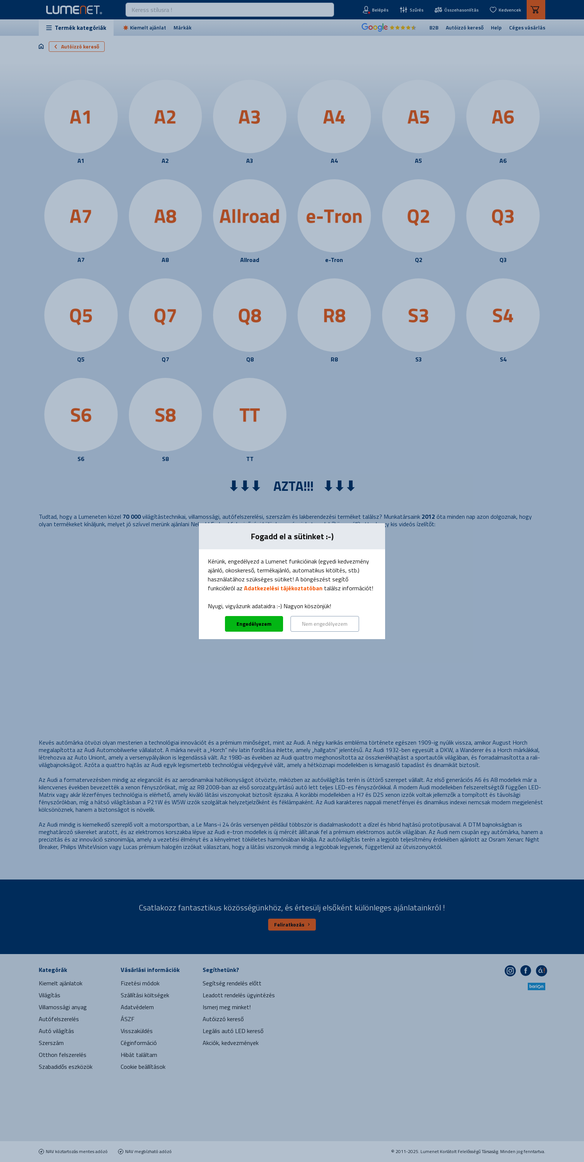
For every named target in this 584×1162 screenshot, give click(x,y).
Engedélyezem (254, 624)
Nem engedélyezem (324, 624)
